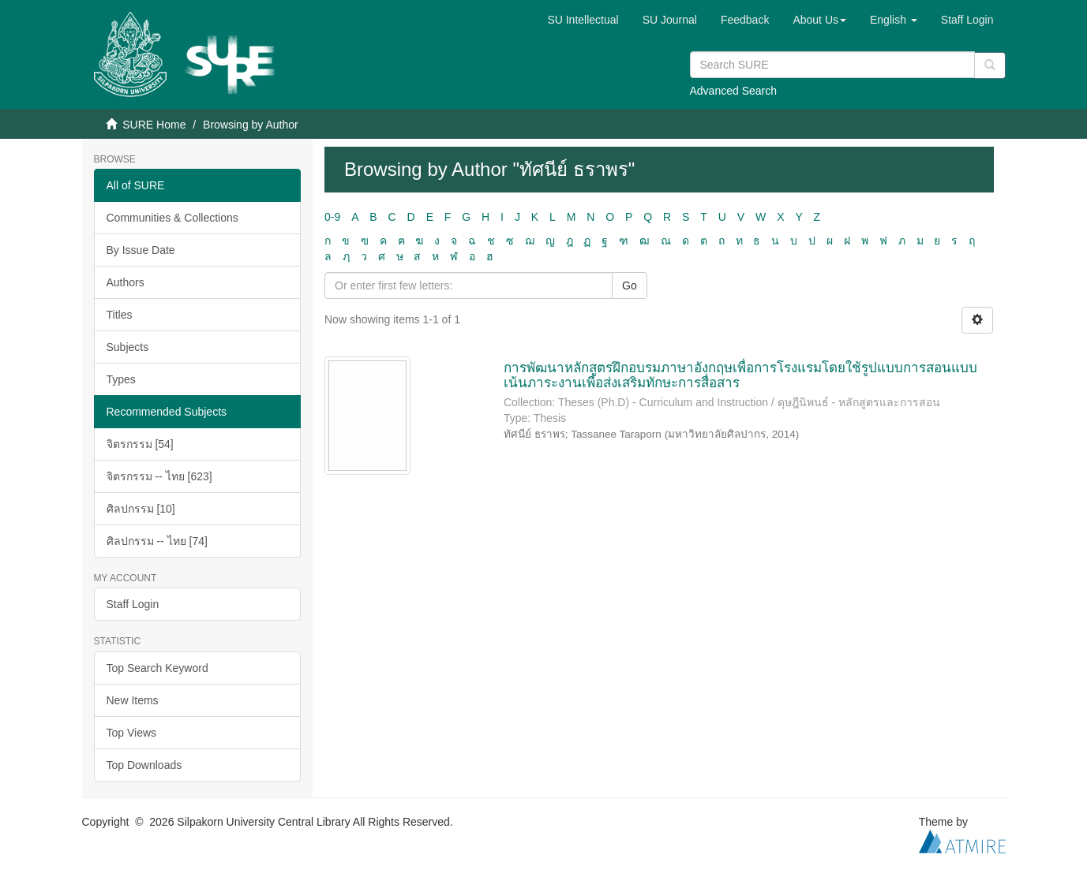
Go (629, 285)
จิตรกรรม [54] (140, 444)
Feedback (745, 19)
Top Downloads (144, 765)
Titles (120, 314)
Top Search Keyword (157, 668)
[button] (819, 19)
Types (121, 379)
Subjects (128, 347)
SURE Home (154, 124)
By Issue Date (141, 250)
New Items (133, 700)
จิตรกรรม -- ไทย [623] (159, 476)
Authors (125, 282)
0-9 (332, 217)
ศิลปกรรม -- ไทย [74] (157, 541)
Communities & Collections (172, 217)
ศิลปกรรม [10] (141, 508)
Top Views (132, 732)
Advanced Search (734, 90)
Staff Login (133, 604)
